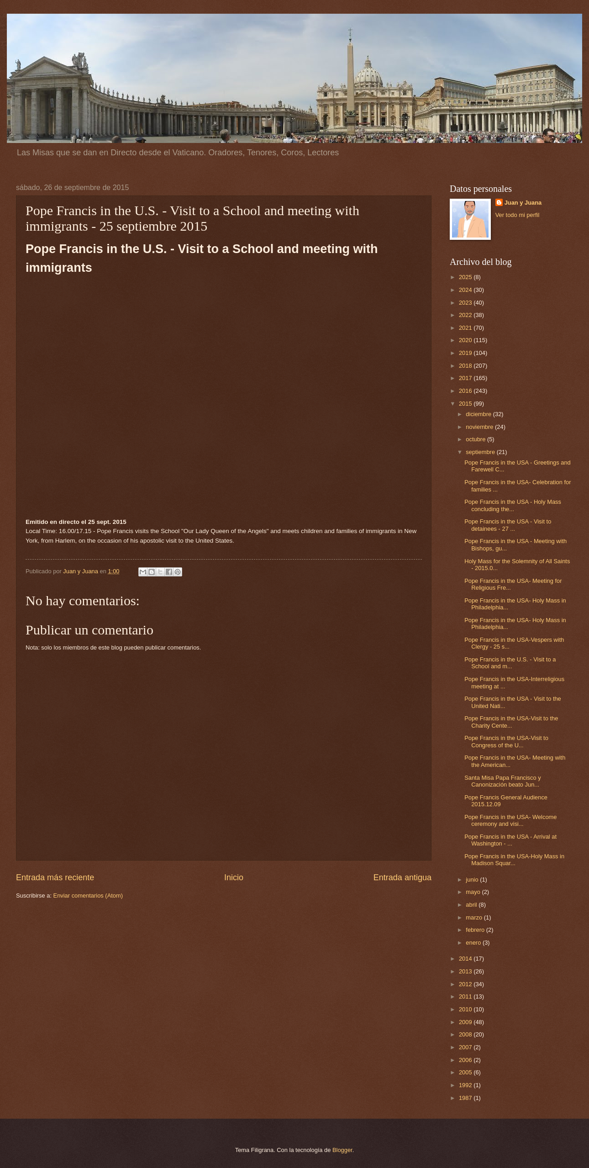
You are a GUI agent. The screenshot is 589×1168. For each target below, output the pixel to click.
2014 (466, 958)
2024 (466, 289)
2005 (466, 1072)
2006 (466, 1060)
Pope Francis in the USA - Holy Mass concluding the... (512, 505)
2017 (466, 378)
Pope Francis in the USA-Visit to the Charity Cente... (511, 722)
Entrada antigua (402, 877)
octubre (476, 439)
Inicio (233, 877)
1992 (466, 1085)
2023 (466, 302)
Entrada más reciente (55, 877)
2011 (466, 996)
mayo (474, 891)
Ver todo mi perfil (517, 214)
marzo (475, 917)
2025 (466, 277)
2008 (466, 1034)
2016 (466, 390)
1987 (466, 1097)
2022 (466, 315)
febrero (476, 929)
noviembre (480, 426)
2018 (466, 365)
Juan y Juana (523, 202)
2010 (466, 1009)
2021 (466, 327)
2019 (466, 352)
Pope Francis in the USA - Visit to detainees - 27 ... (507, 525)
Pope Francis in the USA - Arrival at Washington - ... (510, 840)
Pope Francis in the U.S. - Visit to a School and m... (510, 663)
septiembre (481, 452)
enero (474, 942)
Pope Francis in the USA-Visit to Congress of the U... (506, 741)
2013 (466, 971)
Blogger (342, 1150)
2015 (466, 403)
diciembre (479, 414)
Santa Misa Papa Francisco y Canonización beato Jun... (502, 781)
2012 (466, 984)
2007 (466, 1047)
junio (473, 879)
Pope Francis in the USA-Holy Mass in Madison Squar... (514, 860)
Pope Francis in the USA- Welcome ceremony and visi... (510, 820)
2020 (466, 340)
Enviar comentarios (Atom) (88, 895)
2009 (466, 1022)
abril (472, 904)
